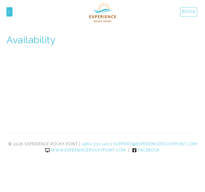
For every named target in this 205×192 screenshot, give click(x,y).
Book (189, 11)
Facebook (146, 150)
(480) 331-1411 (96, 144)
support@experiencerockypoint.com (155, 144)
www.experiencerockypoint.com (85, 150)
